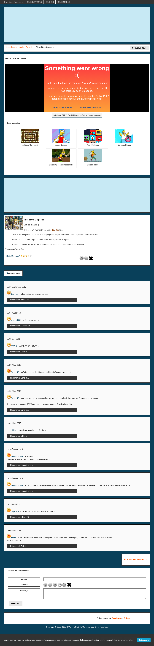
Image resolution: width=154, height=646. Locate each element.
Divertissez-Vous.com (13, 2)
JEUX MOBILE (64, 2)
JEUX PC (50, 2)
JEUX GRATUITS (34, 2)
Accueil (9, 47)
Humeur (24, 585)
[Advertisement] (77, 24)
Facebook (116, 618)
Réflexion (30, 47)
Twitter (127, 618)
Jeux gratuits (19, 47)
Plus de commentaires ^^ (135, 559)
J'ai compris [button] (144, 640)
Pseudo (24, 579)
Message (24, 590)
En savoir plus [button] (127, 640)
